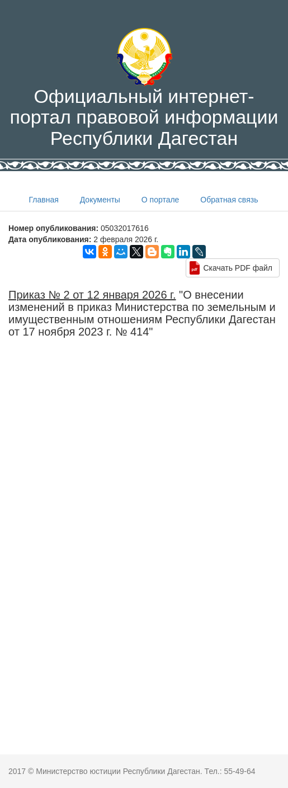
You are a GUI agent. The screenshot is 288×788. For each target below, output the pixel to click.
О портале (160, 199)
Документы (100, 199)
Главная (44, 199)
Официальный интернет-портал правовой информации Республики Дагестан (144, 88)
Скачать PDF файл (237, 267)
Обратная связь (229, 199)
